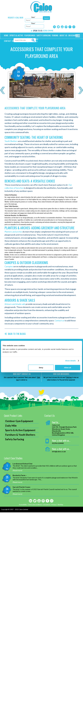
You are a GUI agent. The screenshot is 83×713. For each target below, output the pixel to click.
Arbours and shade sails (15, 304)
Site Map (61, 504)
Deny (41, 367)
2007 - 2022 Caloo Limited (19, 509)
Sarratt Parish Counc (21, 487)
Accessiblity (22, 504)
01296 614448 (48, 30)
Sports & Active (16, 35)
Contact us (9, 41)
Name (33, 17)
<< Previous (2, 90)
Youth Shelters (11, 141)
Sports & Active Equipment (20, 430)
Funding (55, 35)
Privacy (54, 504)
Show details (70, 361)
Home (6, 35)
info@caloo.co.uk (59, 451)
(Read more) (17, 470)
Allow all (67, 367)
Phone (33, 23)
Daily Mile (11, 425)
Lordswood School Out (22, 464)
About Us (63, 35)
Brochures (73, 35)
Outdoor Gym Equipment (19, 421)
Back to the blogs (17, 333)
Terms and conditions (35, 504)
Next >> (80, 90)
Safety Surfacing (43, 35)
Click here (69, 377)
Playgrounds (29, 35)
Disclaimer (46, 504)
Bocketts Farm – (20, 475)
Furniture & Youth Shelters (20, 434)
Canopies (9, 266)
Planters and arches (13, 231)
